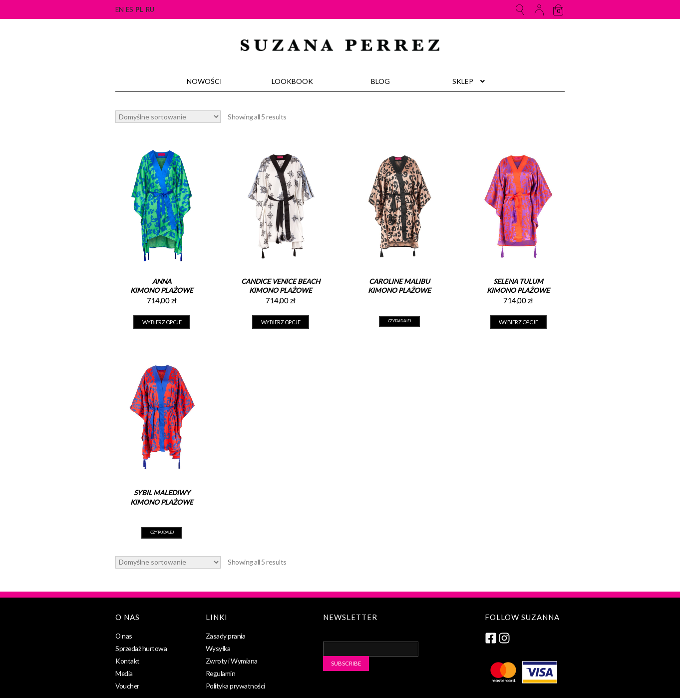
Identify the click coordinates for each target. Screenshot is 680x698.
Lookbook (292, 81)
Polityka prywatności (235, 686)
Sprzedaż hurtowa (141, 648)
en (119, 9)
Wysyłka (218, 648)
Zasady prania (226, 636)
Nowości (204, 81)
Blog (380, 81)
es (129, 9)
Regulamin (221, 673)
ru (149, 9)
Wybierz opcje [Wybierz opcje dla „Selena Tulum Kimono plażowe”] (518, 322)
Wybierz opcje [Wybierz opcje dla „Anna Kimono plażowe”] (162, 322)
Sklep (462, 81)
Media (124, 673)
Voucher (127, 686)
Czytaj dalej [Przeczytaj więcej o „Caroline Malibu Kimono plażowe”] (399, 321)
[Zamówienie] (168, 116)
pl (139, 9)
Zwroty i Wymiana (232, 661)
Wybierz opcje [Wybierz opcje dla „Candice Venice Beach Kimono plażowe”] (281, 322)
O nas (123, 636)
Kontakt (127, 661)
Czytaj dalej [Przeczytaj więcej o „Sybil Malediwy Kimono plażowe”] (161, 533)
